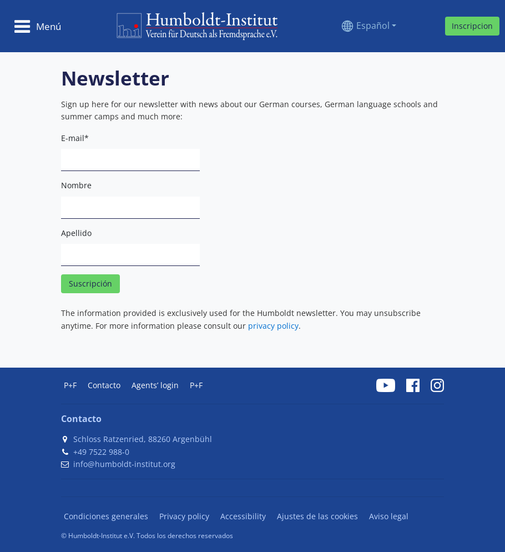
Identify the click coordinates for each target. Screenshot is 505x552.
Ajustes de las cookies (317, 516)
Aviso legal (388, 516)
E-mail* (75, 138)
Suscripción (90, 283)
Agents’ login (155, 385)
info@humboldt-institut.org (124, 464)
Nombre (76, 185)
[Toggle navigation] (37, 26)
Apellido (76, 233)
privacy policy (273, 325)
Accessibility (243, 516)
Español (373, 25)
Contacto (104, 385)
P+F (70, 385)
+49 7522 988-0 (101, 451)
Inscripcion (472, 26)
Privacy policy (184, 516)
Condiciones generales (106, 516)
